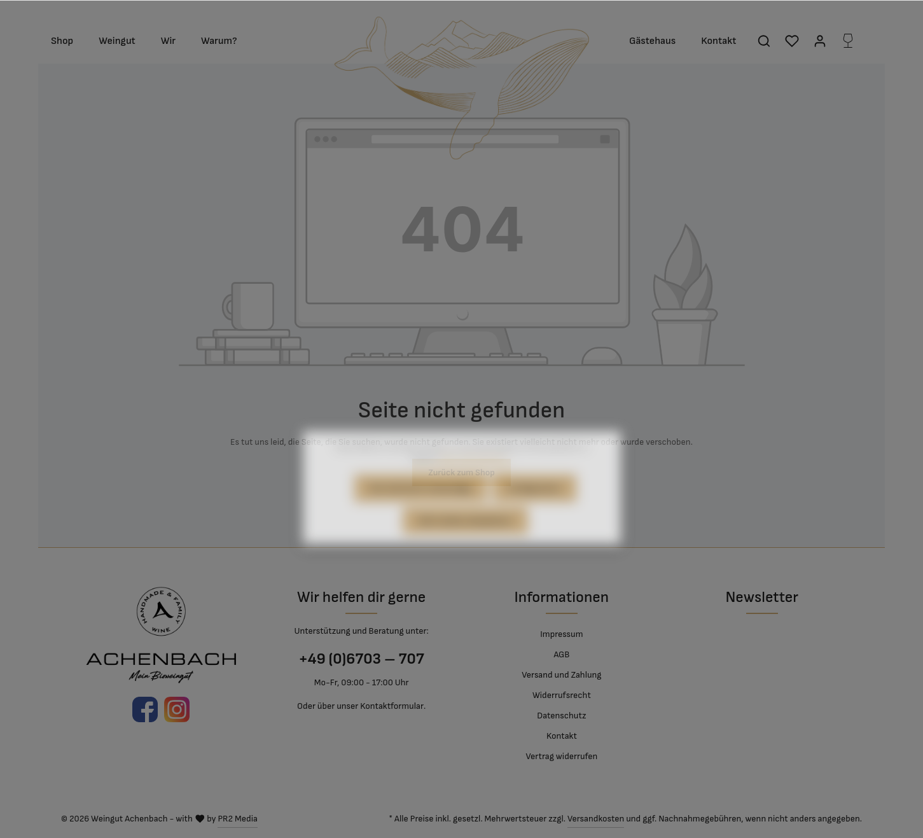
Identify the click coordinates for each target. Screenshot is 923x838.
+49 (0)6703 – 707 (361, 659)
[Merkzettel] (792, 40)
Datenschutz (561, 715)
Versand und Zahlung (561, 674)
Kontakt (561, 735)
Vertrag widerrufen (561, 756)
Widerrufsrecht (561, 695)
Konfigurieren (534, 508)
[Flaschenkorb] (848, 40)
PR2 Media (237, 818)
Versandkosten (595, 818)
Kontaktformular (392, 706)
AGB (561, 654)
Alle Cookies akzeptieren (466, 541)
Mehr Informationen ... (475, 479)
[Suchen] (764, 40)
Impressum (561, 634)
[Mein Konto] (820, 40)
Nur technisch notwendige (421, 508)
